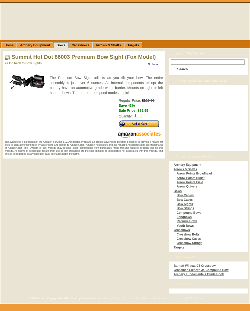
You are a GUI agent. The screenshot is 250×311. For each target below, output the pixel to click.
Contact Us (178, 298)
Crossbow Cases (189, 238)
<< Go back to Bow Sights (23, 63)
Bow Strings (185, 208)
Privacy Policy (112, 298)
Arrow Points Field (190, 182)
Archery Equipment (188, 164)
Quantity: (126, 116)
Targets (179, 247)
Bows (178, 191)
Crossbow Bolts (188, 234)
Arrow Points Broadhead (194, 173)
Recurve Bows (187, 221)
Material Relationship (155, 298)
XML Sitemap (196, 298)
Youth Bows (185, 226)
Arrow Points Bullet (190, 178)
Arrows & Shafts (185, 169)
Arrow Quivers (187, 186)
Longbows (184, 217)
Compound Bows (189, 212)
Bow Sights (185, 204)
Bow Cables (185, 195)
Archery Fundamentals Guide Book (199, 274)
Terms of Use (132, 298)
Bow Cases (185, 200)
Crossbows (182, 230)
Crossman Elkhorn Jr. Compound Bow (201, 270)
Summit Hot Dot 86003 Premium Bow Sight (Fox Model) (84, 57)
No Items (153, 64)
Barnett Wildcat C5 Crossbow (195, 266)
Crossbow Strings (189, 243)
